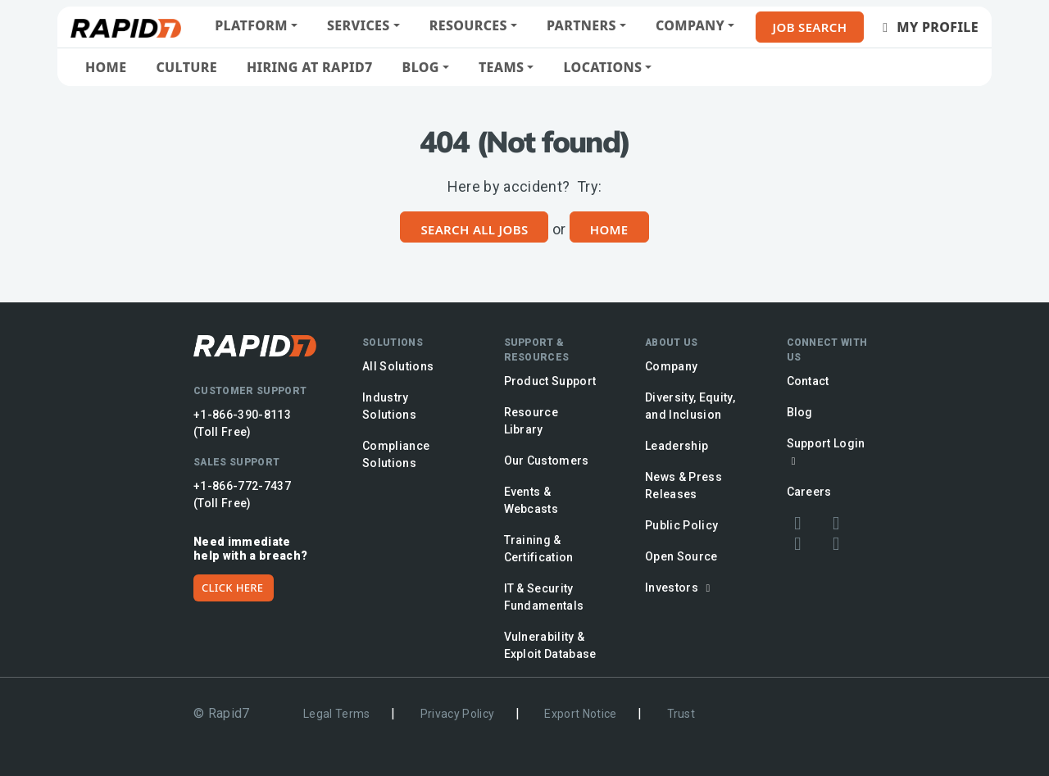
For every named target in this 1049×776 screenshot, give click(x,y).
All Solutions (398, 366)
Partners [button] (581, 25)
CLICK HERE (232, 587)
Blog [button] (420, 67)
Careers (809, 491)
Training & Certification (539, 548)
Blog (800, 412)
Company (671, 366)
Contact (808, 381)
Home (105, 67)
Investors (680, 587)
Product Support (550, 381)
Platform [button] (251, 25)
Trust (681, 713)
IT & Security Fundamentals (544, 597)
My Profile (928, 27)
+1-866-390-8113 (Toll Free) (242, 423)
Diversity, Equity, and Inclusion (690, 406)
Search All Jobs (474, 229)
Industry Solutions (389, 406)
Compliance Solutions (395, 454)
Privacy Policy (457, 713)
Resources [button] (468, 25)
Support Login (826, 452)
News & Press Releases (683, 485)
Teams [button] (501, 67)
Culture (186, 67)
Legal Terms (336, 713)
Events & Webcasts (531, 500)
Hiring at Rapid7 (310, 67)
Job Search (810, 27)
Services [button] (358, 25)
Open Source (681, 556)
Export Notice (580, 713)
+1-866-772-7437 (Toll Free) (242, 494)
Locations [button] (602, 67)
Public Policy (681, 525)
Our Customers (546, 460)
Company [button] (690, 25)
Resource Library (531, 421)
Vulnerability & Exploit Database (550, 645)
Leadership (676, 445)
